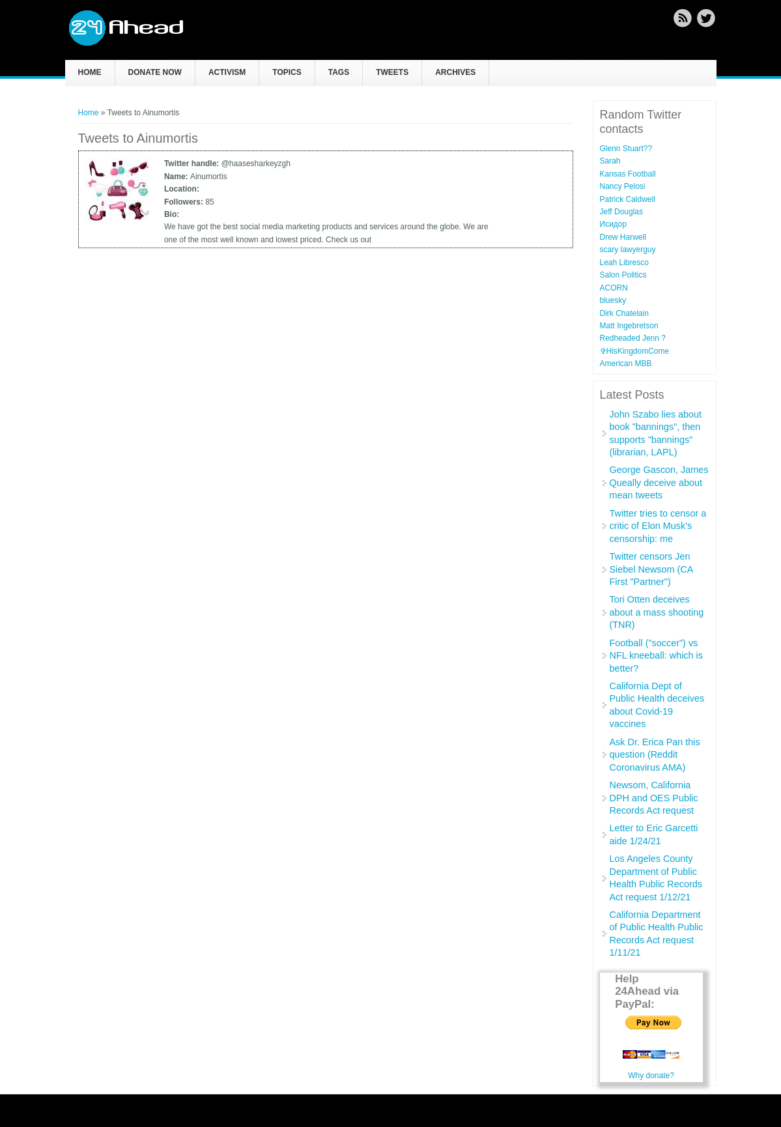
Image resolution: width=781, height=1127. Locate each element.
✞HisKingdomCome (635, 351)
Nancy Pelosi (623, 186)
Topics (286, 72)
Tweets (392, 72)
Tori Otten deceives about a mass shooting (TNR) (657, 612)
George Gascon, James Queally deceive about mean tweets (659, 482)
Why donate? (651, 1075)
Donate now (155, 72)
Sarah (610, 160)
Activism (227, 72)
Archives (455, 72)
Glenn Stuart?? (626, 148)
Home (90, 72)
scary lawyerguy (628, 249)
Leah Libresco (624, 262)
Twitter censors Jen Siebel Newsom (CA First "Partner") (651, 569)
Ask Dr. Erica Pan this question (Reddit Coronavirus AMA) (655, 755)
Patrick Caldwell (627, 199)
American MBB (626, 363)
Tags (338, 72)
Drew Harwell (623, 237)
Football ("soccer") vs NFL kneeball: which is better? (656, 656)
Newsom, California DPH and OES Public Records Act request (654, 798)
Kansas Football (628, 173)
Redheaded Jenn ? (633, 338)
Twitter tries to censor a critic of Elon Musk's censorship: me (658, 526)
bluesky (613, 300)
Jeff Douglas (622, 211)
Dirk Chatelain (624, 313)
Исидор (613, 224)
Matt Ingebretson (629, 325)
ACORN (614, 287)
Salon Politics (623, 274)
